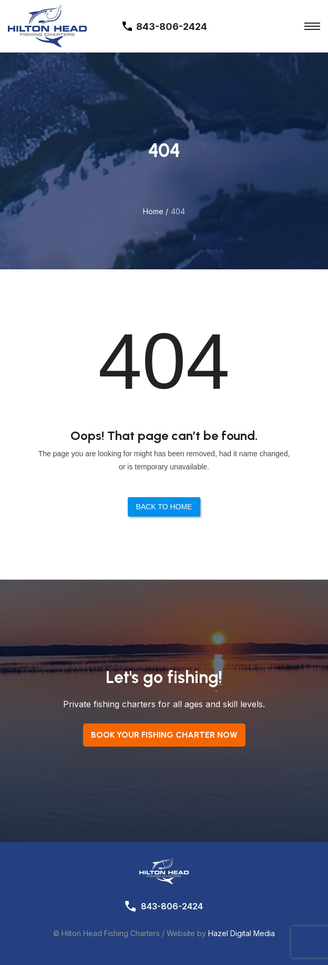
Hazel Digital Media (241, 933)
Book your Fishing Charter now (164, 735)
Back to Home (164, 506)
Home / (155, 211)
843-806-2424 (172, 906)
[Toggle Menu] (312, 26)
